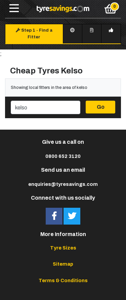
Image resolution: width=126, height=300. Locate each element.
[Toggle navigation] (14, 8)
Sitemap (63, 264)
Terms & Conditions (63, 280)
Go (100, 107)
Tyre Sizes (63, 248)
